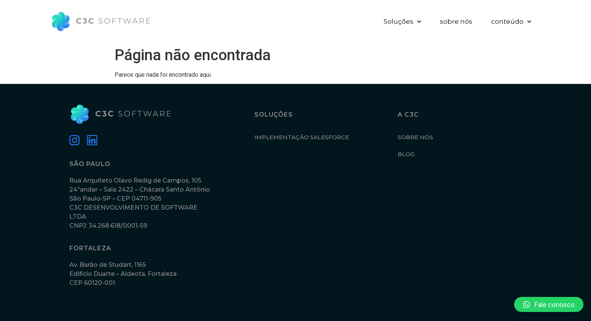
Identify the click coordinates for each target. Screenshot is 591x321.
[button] (548, 304)
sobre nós (456, 21)
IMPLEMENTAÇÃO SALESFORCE (301, 137)
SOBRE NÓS (415, 137)
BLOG (406, 154)
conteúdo (511, 22)
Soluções (402, 22)
